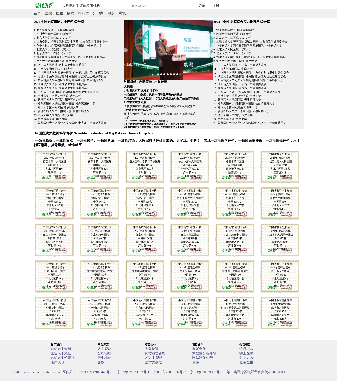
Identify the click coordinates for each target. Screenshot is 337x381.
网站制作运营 (202, 357)
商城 (122, 13)
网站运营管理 (155, 353)
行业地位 (104, 357)
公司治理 (104, 353)
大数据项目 (153, 348)
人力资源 (104, 348)
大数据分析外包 (204, 353)
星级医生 (246, 362)
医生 (59, 13)
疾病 (70, 13)
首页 (37, 13)
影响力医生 (248, 357)
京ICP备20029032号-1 (133, 372)
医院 (48, 13)
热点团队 (246, 348)
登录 (201, 6)
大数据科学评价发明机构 (81, 6)
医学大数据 (153, 362)
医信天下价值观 (63, 357)
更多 (101, 362)
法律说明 (57, 362)
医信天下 (44, 372)
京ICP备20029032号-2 (169, 372)
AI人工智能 (153, 357)
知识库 (98, 13)
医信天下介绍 (61, 348)
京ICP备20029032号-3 (206, 372)
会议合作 (199, 348)
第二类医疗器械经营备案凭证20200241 (256, 372)
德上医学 (246, 353)
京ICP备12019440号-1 (96, 372)
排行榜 (83, 13)
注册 (215, 6)
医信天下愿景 (61, 353)
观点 (111, 13)
